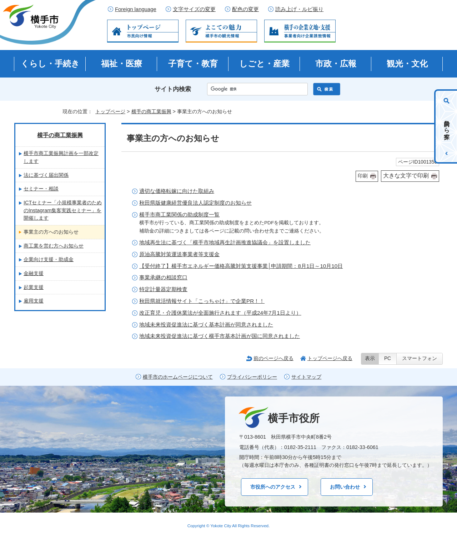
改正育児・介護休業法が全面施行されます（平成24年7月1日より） (220, 313)
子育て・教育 (193, 63)
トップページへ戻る (329, 358)
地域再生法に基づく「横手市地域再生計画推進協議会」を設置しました (225, 242)
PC (387, 358)
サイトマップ (306, 377)
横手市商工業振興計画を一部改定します (61, 157)
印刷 (363, 176)
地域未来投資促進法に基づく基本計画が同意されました (206, 324)
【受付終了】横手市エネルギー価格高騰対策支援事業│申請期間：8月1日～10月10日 (241, 266)
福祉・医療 (121, 63)
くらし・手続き (50, 63)
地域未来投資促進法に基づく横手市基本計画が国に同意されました (219, 336)
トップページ (110, 111)
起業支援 (34, 287)
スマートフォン (419, 358)
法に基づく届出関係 (46, 175)
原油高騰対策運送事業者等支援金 (179, 254)
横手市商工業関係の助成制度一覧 (179, 214)
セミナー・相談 (41, 188)
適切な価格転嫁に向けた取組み (176, 191)
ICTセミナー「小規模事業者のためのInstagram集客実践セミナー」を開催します (63, 210)
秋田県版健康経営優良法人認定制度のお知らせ (195, 203)
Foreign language (135, 9)
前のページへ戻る (273, 358)
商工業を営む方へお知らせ (54, 246)
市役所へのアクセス (272, 487)
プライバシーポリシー (252, 377)
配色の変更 (245, 9)
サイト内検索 (173, 89)
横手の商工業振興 (151, 111)
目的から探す (447, 126)
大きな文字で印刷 (406, 176)
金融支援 (34, 273)
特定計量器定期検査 (163, 289)
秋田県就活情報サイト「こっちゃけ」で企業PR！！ (202, 301)
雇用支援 (34, 301)
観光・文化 (407, 63)
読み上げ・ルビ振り (299, 9)
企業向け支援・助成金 (49, 259)
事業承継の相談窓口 (163, 277)
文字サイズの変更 (194, 9)
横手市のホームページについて (178, 377)
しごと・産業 (264, 63)
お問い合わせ (345, 487)
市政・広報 (335, 63)
